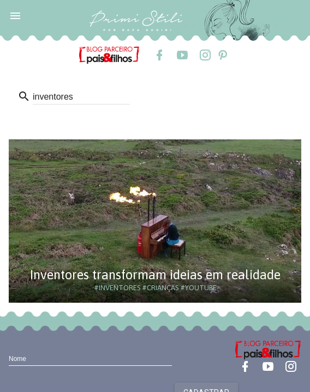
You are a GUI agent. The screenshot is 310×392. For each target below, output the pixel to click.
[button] (15, 15)
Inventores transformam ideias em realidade (155, 274)
